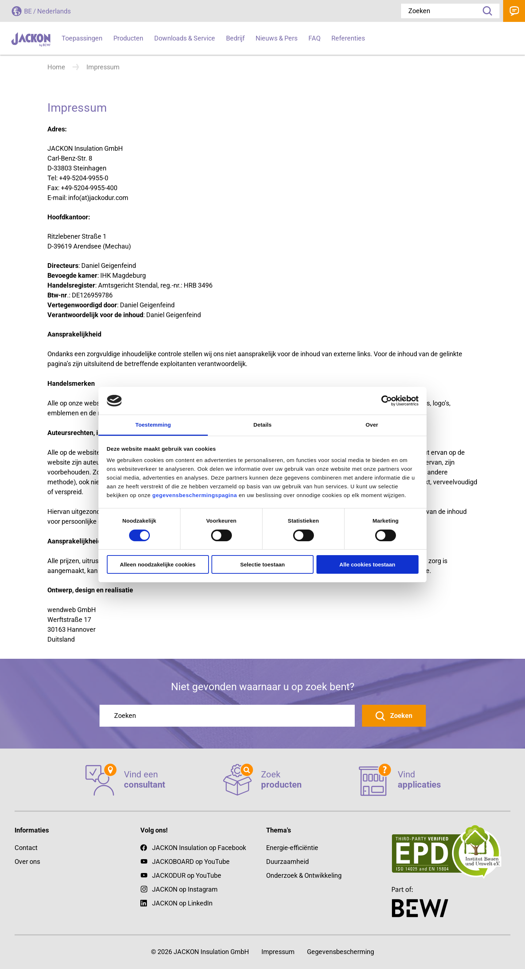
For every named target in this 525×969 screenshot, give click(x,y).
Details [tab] (262, 425)
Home (56, 67)
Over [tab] (372, 425)
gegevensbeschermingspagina (194, 495)
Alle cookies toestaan (367, 564)
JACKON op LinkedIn (176, 903)
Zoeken (484, 11)
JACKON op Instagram (185, 889)
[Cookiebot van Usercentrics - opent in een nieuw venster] (387, 400)
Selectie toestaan (262, 564)
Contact (514, 11)
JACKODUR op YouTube (186, 875)
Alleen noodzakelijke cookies (158, 564)
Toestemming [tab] (153, 425)
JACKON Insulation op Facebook (193, 848)
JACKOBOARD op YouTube (191, 861)
